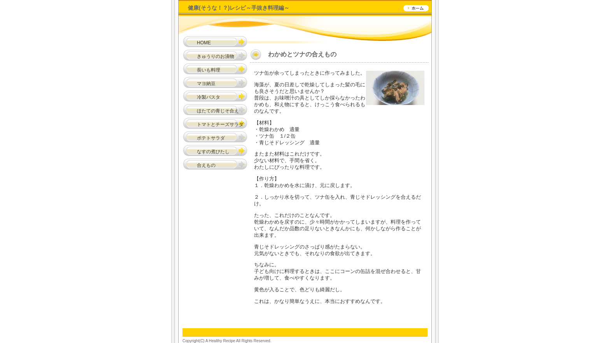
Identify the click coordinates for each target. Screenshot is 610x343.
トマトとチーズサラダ (220, 124)
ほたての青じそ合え (218, 111)
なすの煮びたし (213, 151)
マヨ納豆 (206, 83)
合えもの (199, 165)
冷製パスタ (208, 97)
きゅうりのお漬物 (215, 56)
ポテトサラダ (211, 138)
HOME (204, 43)
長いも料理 (208, 70)
